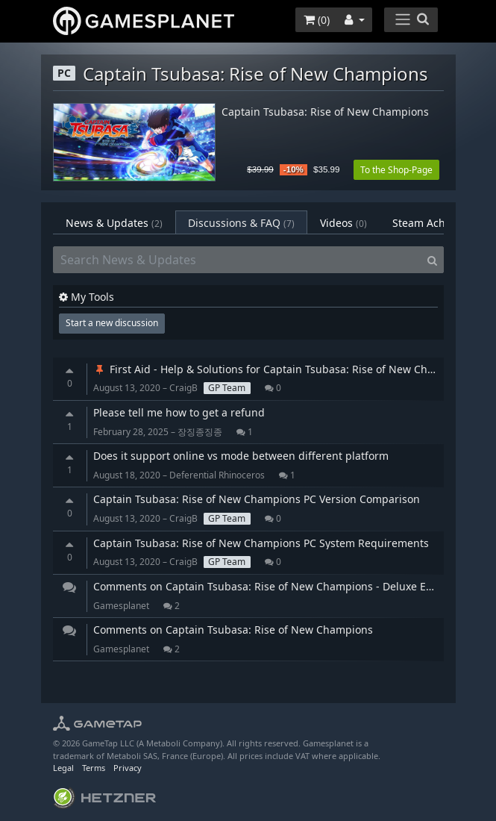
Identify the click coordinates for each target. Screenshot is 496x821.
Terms (93, 767)
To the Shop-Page (396, 169)
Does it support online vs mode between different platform (241, 456)
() (317, 20)
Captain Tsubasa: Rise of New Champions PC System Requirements (261, 543)
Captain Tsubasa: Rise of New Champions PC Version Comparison (256, 499)
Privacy (127, 767)
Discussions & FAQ (241, 223)
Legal (63, 767)
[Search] (432, 259)
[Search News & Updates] (237, 259)
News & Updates (114, 223)
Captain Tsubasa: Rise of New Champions (325, 112)
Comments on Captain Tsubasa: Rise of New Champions (233, 629)
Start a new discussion (112, 322)
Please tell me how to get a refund (179, 412)
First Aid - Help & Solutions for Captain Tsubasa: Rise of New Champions (282, 369)
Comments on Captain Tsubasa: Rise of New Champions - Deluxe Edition (274, 586)
